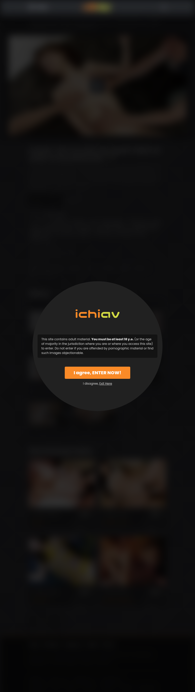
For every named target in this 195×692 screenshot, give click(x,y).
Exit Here (105, 383)
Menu (21, 7)
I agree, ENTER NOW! (97, 372)
